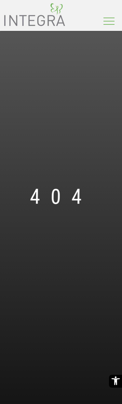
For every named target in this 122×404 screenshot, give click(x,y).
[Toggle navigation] (109, 21)
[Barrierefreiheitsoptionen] (115, 381)
